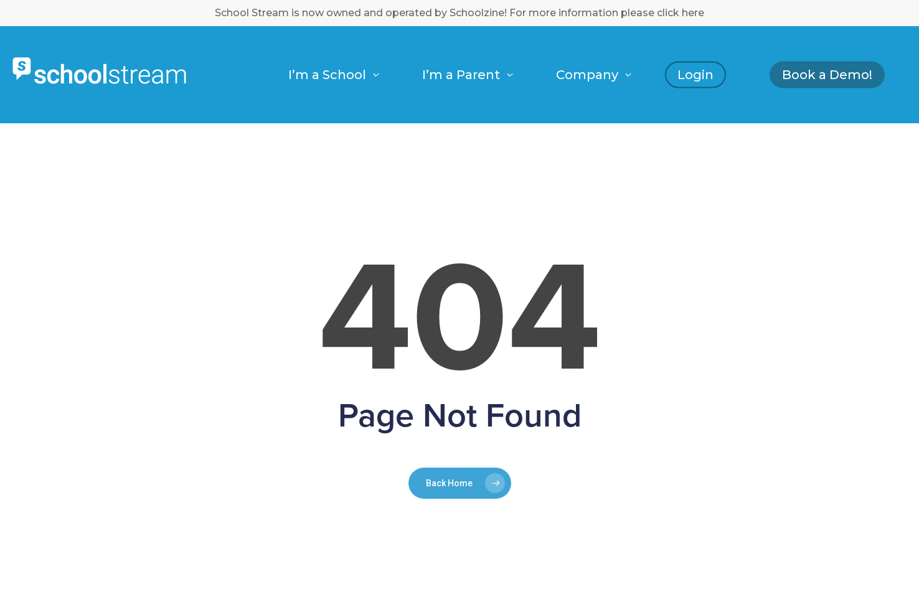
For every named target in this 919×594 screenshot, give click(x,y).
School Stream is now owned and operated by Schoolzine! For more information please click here (459, 13)
